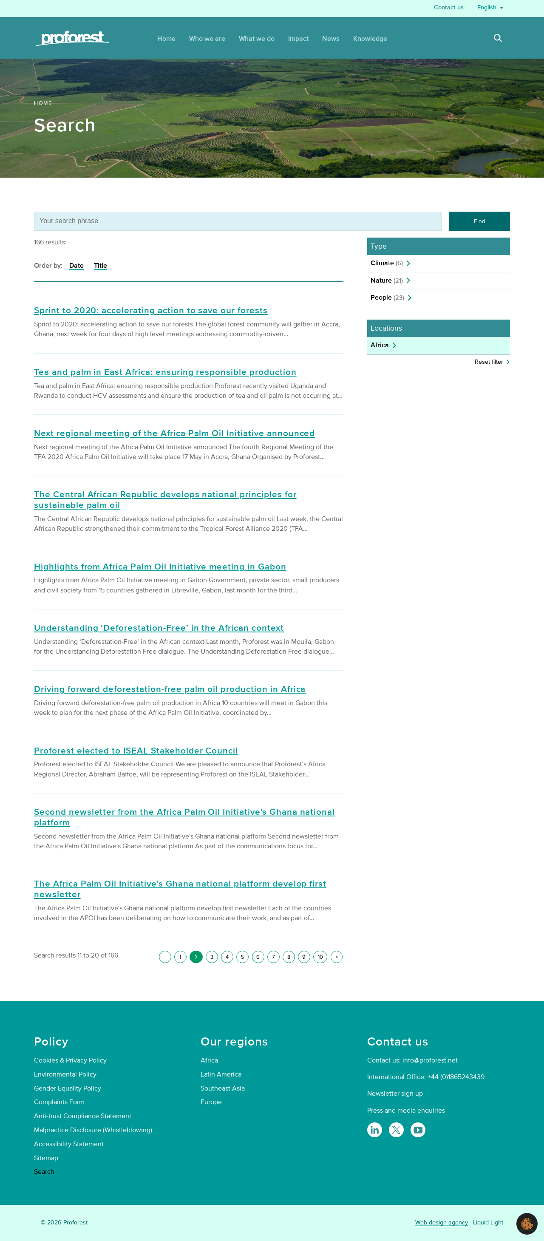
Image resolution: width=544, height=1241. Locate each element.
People (387, 297)
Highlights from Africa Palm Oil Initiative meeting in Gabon (160, 567)
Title (100, 265)
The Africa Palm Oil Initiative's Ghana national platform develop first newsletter (180, 889)
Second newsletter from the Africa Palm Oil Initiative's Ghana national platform (184, 817)
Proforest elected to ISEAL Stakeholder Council (136, 751)
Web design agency (441, 1222)
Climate (387, 263)
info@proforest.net (430, 1060)
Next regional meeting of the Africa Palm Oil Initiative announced (174, 433)
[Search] (498, 39)
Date (76, 265)
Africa (380, 345)
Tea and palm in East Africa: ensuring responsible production (165, 372)
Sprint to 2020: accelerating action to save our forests (151, 311)
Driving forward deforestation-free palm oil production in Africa (170, 689)
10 (320, 957)
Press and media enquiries (406, 1110)
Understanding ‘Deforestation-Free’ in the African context (159, 628)
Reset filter (489, 362)
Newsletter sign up (395, 1093)
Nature (387, 280)
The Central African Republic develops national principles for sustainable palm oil (165, 500)
